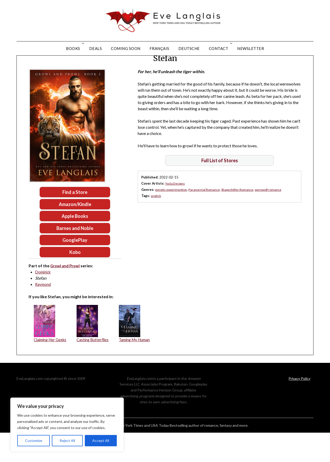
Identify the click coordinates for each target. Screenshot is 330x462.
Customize (33, 440)
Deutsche (189, 48)
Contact (218, 48)
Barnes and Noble (74, 256)
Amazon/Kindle (75, 231)
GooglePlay (74, 268)
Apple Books (75, 243)
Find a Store (74, 218)
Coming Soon (126, 48)
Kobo (75, 281)
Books (73, 48)
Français (159, 48)
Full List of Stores (219, 186)
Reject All (67, 440)
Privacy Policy (299, 407)
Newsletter (250, 48)
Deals (95, 48)
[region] (67, 425)
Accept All (100, 440)
